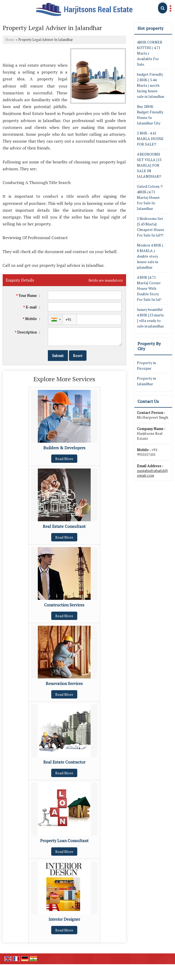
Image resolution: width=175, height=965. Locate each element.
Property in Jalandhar (146, 381)
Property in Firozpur (146, 365)
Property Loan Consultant (64, 840)
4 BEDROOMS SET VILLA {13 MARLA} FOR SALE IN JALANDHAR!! (149, 165)
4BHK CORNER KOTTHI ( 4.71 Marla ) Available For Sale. (149, 53)
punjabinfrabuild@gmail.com (152, 473)
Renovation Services (64, 683)
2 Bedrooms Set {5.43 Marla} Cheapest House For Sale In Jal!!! (150, 227)
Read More (64, 458)
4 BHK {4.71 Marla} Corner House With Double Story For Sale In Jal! (149, 288)
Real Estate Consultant (64, 526)
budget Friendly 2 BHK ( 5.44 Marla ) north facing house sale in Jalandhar (150, 85)
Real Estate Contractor (64, 762)
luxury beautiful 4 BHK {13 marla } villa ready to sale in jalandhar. (150, 318)
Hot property (150, 28)
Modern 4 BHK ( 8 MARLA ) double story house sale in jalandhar (150, 256)
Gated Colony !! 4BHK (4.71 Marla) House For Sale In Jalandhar (150, 197)
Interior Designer (64, 919)
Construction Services (64, 604)
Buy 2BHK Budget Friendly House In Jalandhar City (150, 115)
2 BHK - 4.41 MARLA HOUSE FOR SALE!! (150, 139)
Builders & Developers (64, 447)
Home (10, 39)
